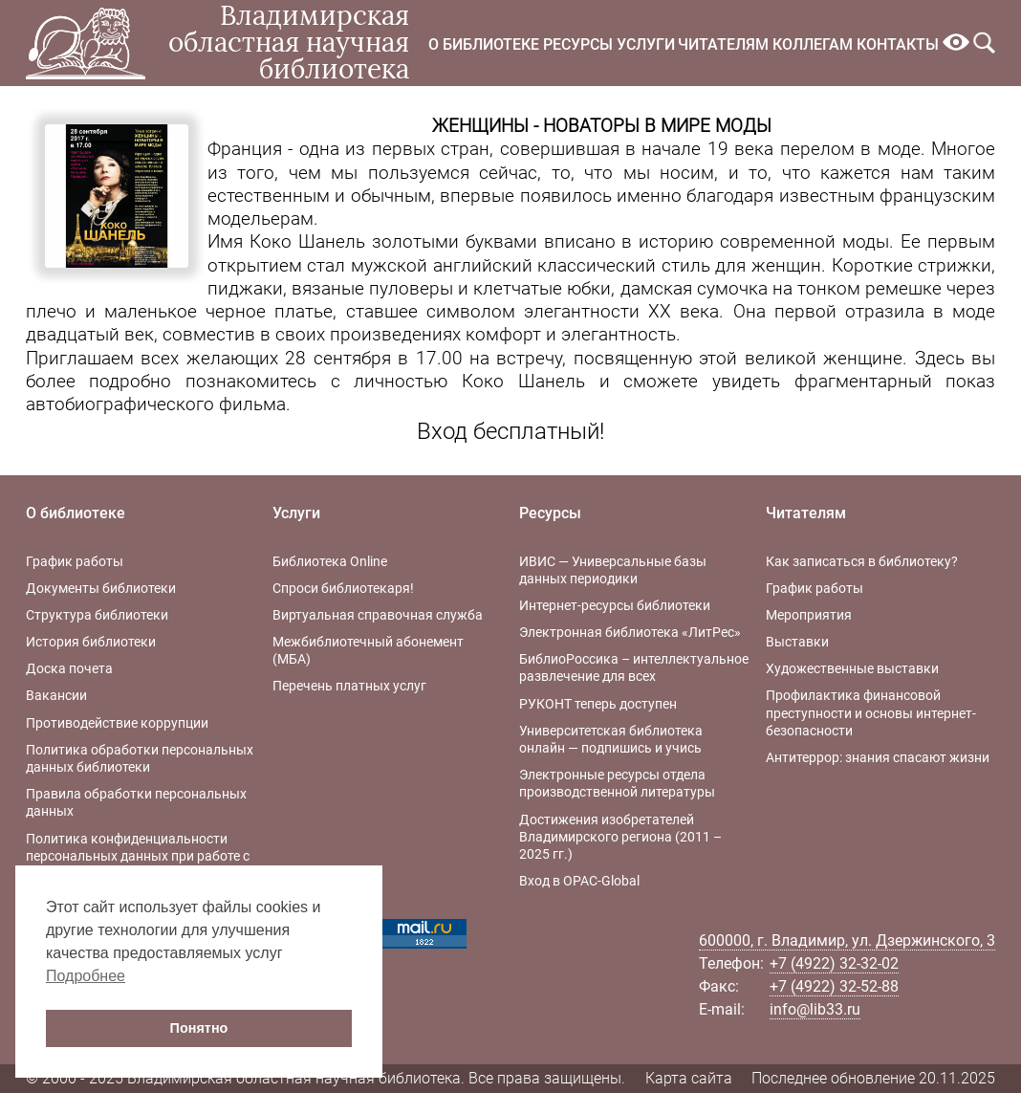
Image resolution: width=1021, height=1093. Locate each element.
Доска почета (69, 668)
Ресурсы (578, 44)
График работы (74, 561)
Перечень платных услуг (349, 685)
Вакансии (56, 695)
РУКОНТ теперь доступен (598, 703)
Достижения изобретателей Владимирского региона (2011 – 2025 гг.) (620, 837)
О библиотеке (483, 44)
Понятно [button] (199, 1028)
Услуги (646, 44)
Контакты (898, 44)
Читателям (723, 44)
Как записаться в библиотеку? (862, 561)
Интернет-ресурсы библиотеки (614, 605)
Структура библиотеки (97, 615)
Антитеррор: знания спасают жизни (877, 757)
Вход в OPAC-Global (579, 880)
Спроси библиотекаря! (343, 588)
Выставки (797, 641)
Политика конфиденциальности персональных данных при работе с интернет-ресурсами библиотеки (138, 856)
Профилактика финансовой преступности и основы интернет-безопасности (871, 712)
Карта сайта (688, 1078)
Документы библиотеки (101, 588)
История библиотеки (91, 641)
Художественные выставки (852, 668)
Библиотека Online (329, 561)
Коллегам (812, 44)
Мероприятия (809, 615)
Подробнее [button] (85, 976)
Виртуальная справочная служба (377, 615)
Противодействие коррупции (117, 723)
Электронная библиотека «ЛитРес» (630, 632)
